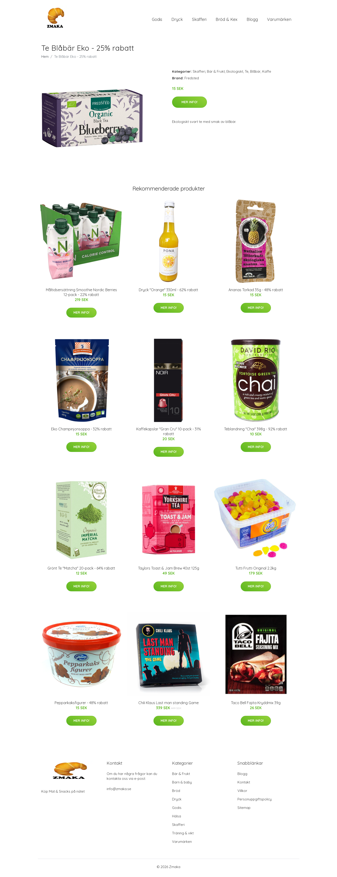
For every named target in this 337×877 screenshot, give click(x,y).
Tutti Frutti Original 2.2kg (255, 570)
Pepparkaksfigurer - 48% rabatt (81, 705)
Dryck (177, 20)
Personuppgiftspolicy (254, 801)
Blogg (252, 20)
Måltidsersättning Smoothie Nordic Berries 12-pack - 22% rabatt (81, 294)
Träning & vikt (183, 835)
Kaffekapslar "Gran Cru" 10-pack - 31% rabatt (168, 433)
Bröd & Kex (226, 20)
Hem (45, 59)
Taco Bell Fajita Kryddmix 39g (256, 705)
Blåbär (255, 74)
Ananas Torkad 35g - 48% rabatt (255, 292)
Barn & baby (182, 784)
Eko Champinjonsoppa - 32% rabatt (81, 431)
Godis (157, 20)
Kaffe (266, 74)
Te (246, 74)
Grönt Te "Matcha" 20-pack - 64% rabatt (81, 570)
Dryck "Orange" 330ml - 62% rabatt (168, 292)
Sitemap (244, 810)
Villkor (242, 793)
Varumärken (279, 20)
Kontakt (243, 784)
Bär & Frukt (216, 74)
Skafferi (199, 20)
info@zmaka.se (119, 791)
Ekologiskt (234, 74)
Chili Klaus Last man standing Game (168, 705)
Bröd (176, 793)
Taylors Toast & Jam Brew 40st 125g (168, 570)
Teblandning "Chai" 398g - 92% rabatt (255, 431)
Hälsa (176, 818)
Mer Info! (189, 104)
